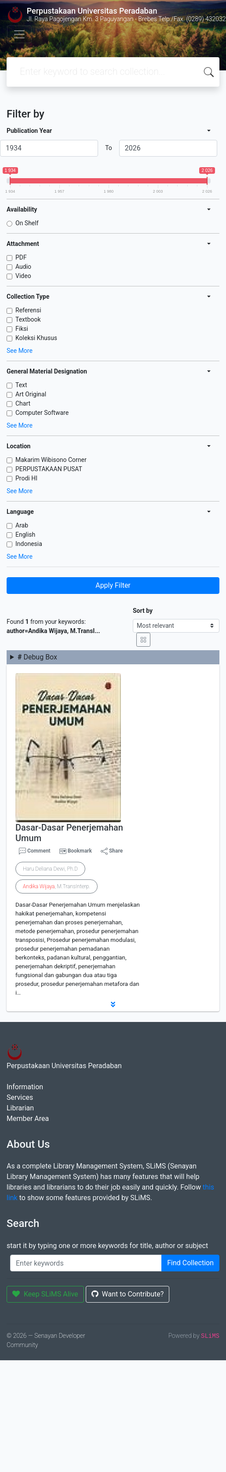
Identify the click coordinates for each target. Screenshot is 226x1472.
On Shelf (27, 223)
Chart (22, 403)
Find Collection (190, 1263)
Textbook (28, 319)
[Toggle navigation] (19, 34)
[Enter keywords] (86, 1263)
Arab (21, 525)
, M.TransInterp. (56, 886)
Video (23, 275)
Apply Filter (113, 585)
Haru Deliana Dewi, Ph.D (50, 869)
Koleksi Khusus (36, 337)
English (25, 534)
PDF (21, 257)
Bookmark (80, 851)
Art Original (30, 394)
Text (21, 384)
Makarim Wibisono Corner (51, 459)
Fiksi (21, 328)
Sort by (143, 610)
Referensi (28, 310)
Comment (35, 851)
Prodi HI (26, 478)
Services (20, 1097)
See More (20, 350)
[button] (113, 1004)
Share (112, 851)
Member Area (28, 1118)
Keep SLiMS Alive (45, 1294)
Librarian (20, 1108)
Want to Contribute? (127, 1294)
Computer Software (42, 412)
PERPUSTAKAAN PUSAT (48, 468)
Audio (23, 266)
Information (25, 1087)
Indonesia (28, 543)
